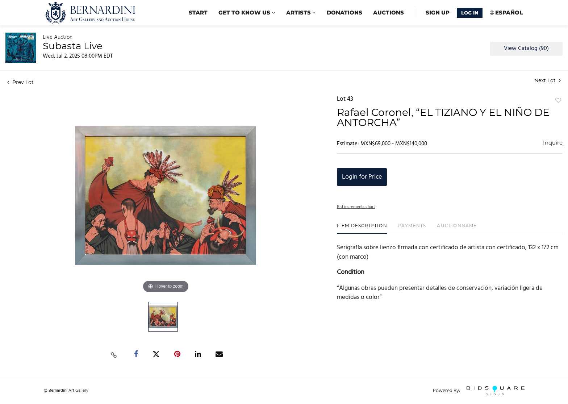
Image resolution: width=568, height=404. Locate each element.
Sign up (438, 12)
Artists (301, 12)
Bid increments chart (356, 207)
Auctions (388, 12)
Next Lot (547, 80)
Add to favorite (558, 100)
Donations (344, 12)
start (198, 12)
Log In (469, 13)
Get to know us (246, 12)
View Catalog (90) (526, 48)
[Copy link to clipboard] (114, 354)
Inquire (553, 143)
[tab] (362, 228)
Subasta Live (73, 46)
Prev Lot (20, 82)
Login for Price (362, 177)
